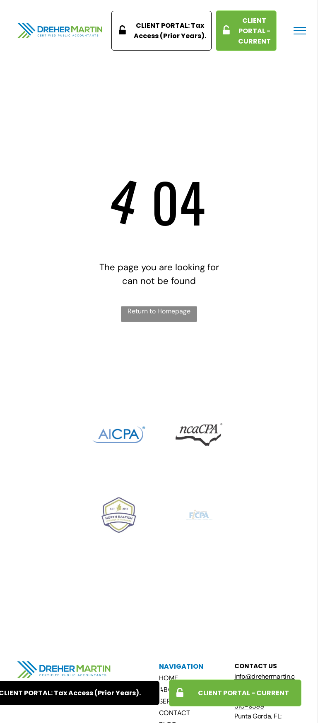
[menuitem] (194, 678)
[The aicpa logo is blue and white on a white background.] (119, 434)
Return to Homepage (159, 311)
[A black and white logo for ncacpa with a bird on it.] (199, 434)
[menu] (300, 30)
